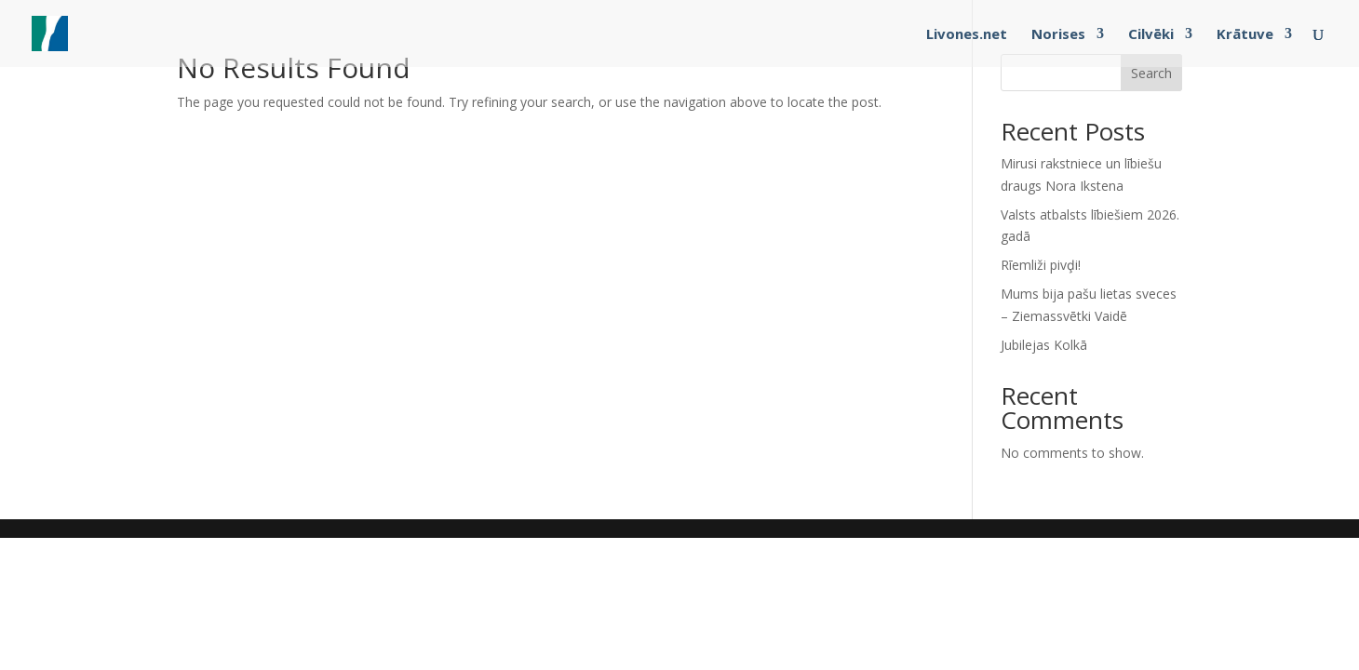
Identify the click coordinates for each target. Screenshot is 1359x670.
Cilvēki (1151, 35)
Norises (1058, 35)
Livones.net (966, 35)
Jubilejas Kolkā (1044, 345)
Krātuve (1245, 35)
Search (1151, 73)
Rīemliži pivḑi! (1041, 265)
